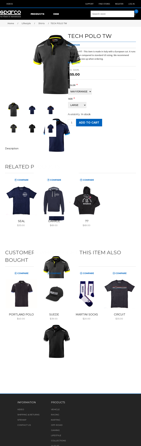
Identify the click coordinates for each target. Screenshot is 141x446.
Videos (9, 4)
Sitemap (21, 420)
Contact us (24, 425)
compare (75, 45)
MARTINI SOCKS (87, 314)
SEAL (21, 221)
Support (89, 4)
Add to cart (89, 122)
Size (70, 99)
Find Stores (104, 4)
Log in (131, 4)
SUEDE (54, 314)
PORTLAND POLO (21, 314)
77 (87, 221)
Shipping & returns (28, 414)
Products (37, 14)
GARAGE (54, 221)
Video (20, 409)
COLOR (71, 85)
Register (119, 4)
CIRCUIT (119, 314)
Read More (74, 62)
